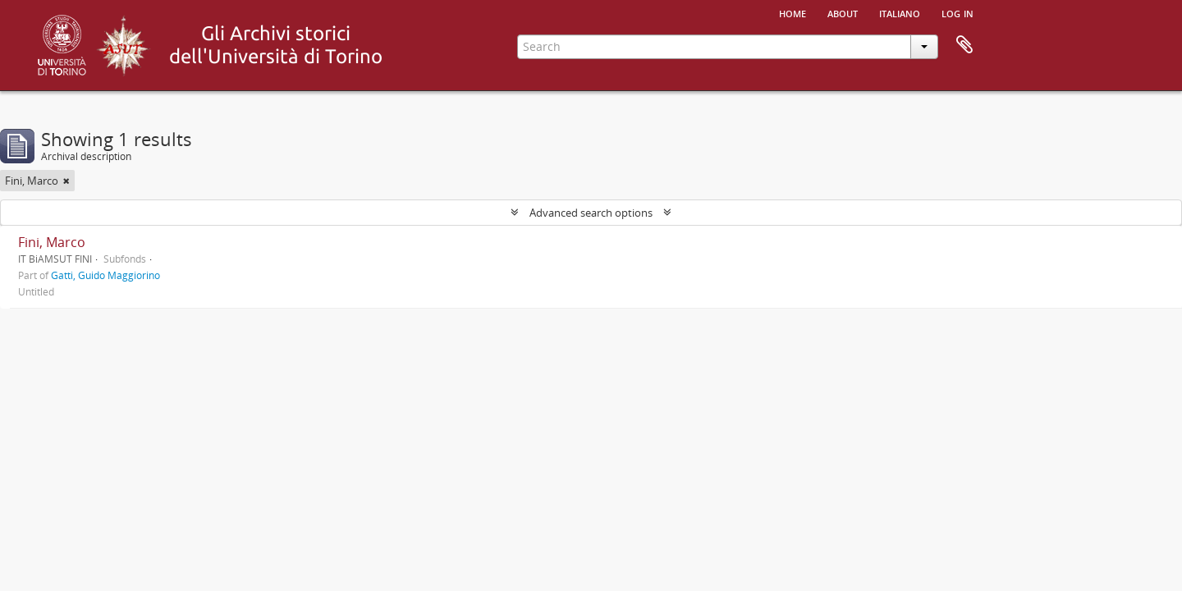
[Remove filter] (66, 180)
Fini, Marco (51, 242)
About (842, 12)
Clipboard (964, 45)
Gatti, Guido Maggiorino (105, 275)
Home (792, 12)
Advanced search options (591, 212)
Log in (957, 12)
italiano (899, 12)
